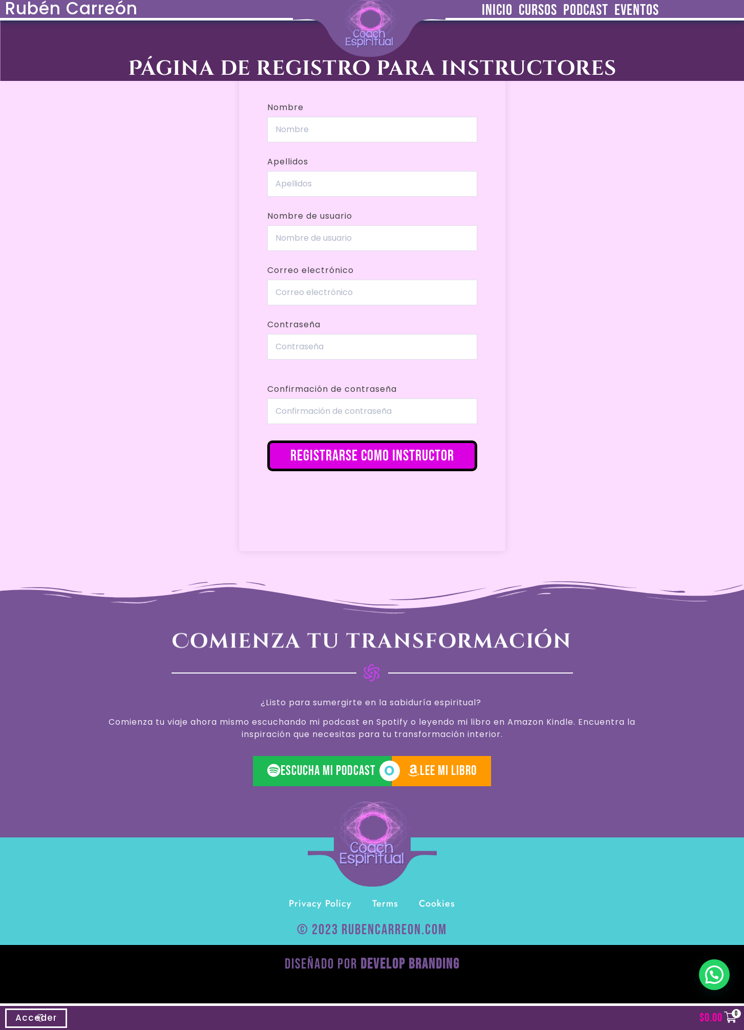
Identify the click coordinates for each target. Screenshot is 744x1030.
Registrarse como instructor (372, 456)
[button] (714, 974)
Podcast (585, 10)
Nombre (285, 107)
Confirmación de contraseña (332, 389)
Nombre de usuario (309, 216)
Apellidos (287, 162)
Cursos (538, 10)
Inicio (497, 10)
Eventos (636, 10)
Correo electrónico (310, 270)
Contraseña (294, 325)
